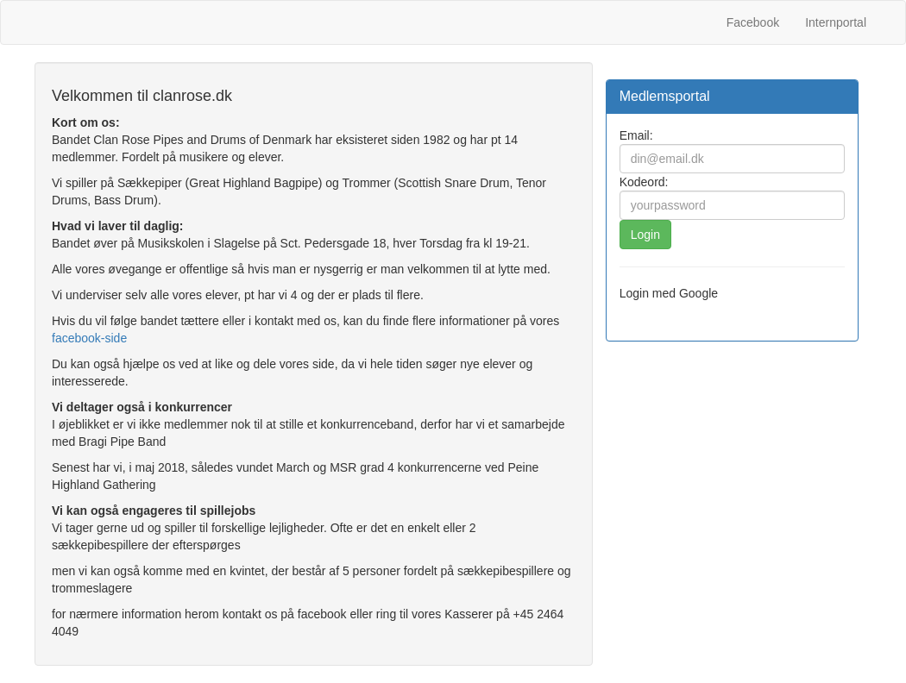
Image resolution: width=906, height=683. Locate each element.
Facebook (753, 22)
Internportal (835, 22)
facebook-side (89, 338)
